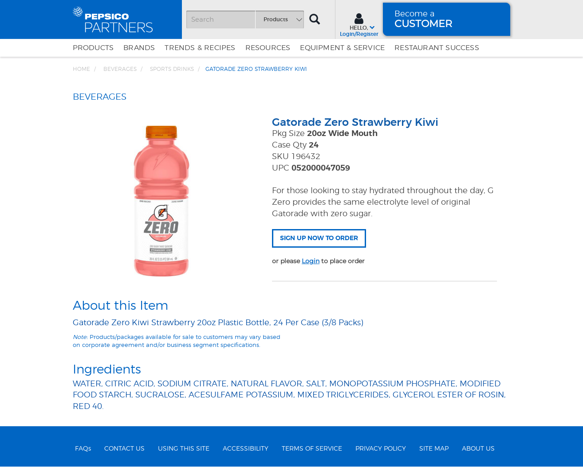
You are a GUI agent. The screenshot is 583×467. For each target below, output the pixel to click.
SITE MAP (434, 449)
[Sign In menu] (359, 24)
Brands (139, 47)
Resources (268, 47)
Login (310, 261)
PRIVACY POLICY (380, 449)
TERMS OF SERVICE (312, 449)
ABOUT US (478, 449)
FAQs (83, 449)
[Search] (244, 19)
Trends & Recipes (200, 47)
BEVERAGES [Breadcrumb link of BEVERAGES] (120, 69)
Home (81, 69)
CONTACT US (124, 449)
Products (93, 47)
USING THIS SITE (183, 449)
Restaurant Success (436, 47)
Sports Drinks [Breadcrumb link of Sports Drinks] (172, 69)
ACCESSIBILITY (245, 449)
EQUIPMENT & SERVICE (342, 47)
